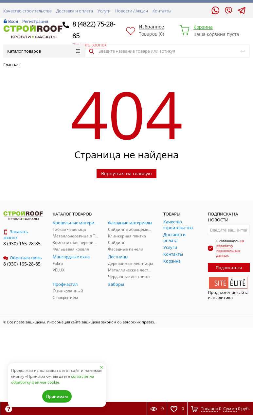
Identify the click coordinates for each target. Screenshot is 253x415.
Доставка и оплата (74, 11)
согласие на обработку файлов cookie (52, 379)
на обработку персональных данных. (230, 248)
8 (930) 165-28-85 (22, 243)
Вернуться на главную (126, 173)
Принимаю (57, 396)
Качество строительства (27, 11)
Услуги (104, 11)
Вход (13, 21)
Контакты (162, 11)
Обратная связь (22, 258)
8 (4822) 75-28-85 (93, 30)
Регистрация (35, 21)
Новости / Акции (131, 11)
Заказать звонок (15, 234)
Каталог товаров (43, 51)
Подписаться (229, 267)
